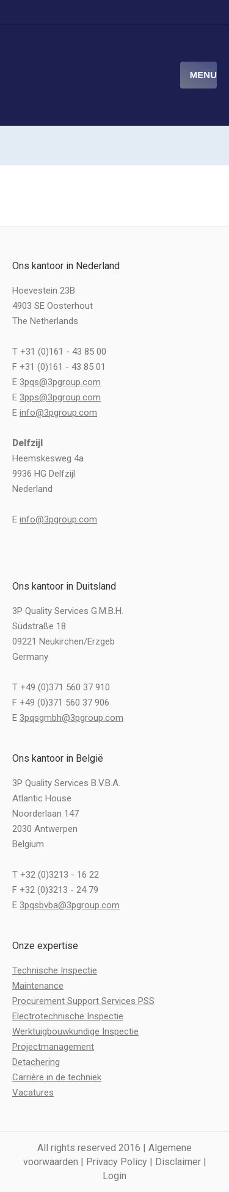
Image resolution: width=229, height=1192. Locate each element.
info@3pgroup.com (58, 412)
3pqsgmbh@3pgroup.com (71, 717)
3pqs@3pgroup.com (60, 382)
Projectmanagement (53, 1046)
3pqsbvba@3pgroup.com (70, 905)
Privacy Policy (116, 1162)
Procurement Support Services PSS (83, 1000)
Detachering (36, 1062)
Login (114, 1176)
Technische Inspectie (54, 970)
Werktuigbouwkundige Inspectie (75, 1031)
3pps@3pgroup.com (60, 397)
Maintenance (38, 985)
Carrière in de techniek (56, 1077)
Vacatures (33, 1092)
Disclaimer (178, 1162)
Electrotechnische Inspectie (67, 1016)
